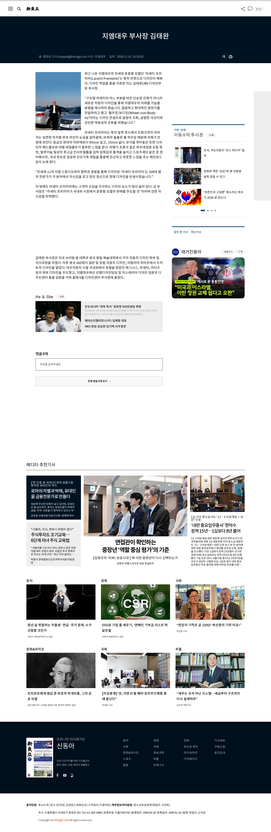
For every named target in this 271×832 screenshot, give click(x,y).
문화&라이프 (131, 752)
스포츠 (127, 759)
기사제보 (219, 740)
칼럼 (125, 765)
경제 (156, 740)
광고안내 (219, 752)
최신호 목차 (191, 746)
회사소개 (43, 805)
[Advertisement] (90, 226)
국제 (156, 746)
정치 (125, 740)
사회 (125, 746)
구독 (61, 296)
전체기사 (158, 765)
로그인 (258, 9)
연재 (186, 740)
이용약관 (105, 805)
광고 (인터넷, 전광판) (62, 805)
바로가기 (228, 251)
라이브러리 (190, 752)
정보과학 (158, 752)
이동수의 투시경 (188, 135)
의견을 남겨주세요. (50, 364)
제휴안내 (81, 805)
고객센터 (93, 805)
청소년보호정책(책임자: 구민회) (152, 805)
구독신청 (219, 746)
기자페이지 (190, 759)
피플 (156, 759)
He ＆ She (44, 296)
